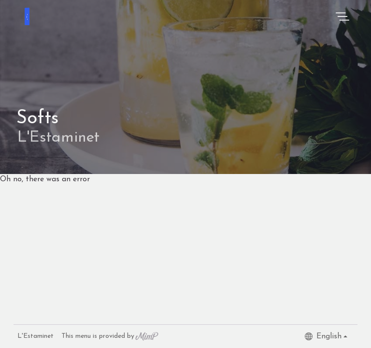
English (323, 336)
